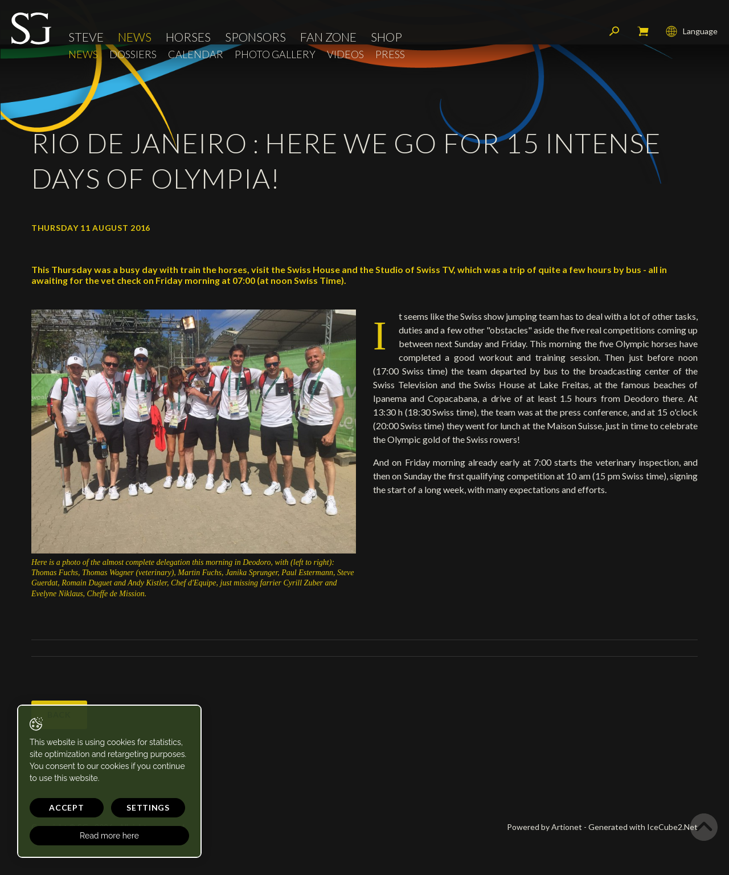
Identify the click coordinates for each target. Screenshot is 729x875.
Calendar (195, 54)
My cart (643, 31)
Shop (386, 37)
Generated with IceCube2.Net (643, 827)
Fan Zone (328, 37)
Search (614, 31)
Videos (345, 54)
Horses (188, 37)
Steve (86, 37)
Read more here (109, 835)
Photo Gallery (275, 54)
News (134, 37)
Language (692, 31)
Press (390, 54)
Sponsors (255, 37)
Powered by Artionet (544, 827)
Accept (66, 807)
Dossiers (133, 54)
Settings (148, 807)
